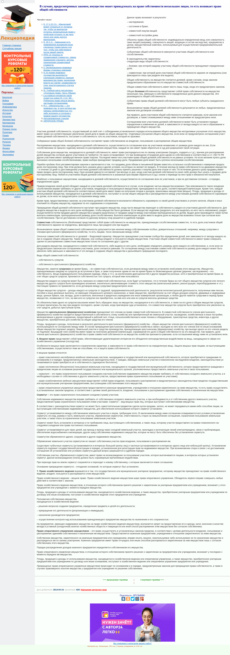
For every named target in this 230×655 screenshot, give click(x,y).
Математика (8, 123)
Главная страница (11, 45)
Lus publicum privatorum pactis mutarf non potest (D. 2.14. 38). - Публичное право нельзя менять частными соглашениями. (59, 99)
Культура (7, 116)
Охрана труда (9, 129)
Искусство (7, 110)
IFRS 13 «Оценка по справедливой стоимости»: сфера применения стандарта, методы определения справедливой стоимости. (59, 60)
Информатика (9, 107)
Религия (6, 142)
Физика (6, 148)
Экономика (8, 154)
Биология (7, 97)
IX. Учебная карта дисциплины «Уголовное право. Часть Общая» (59, 91)
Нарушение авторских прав (94, 590)
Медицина (7, 126)
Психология (8, 138)
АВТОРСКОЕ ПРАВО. (53, 121)
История (6, 113)
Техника (6, 145)
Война (5, 100)
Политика (7, 132)
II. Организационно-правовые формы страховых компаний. (57, 68)
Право (5, 135)
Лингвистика (8, 119)
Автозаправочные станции (56, 118)
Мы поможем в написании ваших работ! (17, 86)
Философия (8, 151)
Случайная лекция (12, 48)
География (7, 103)
